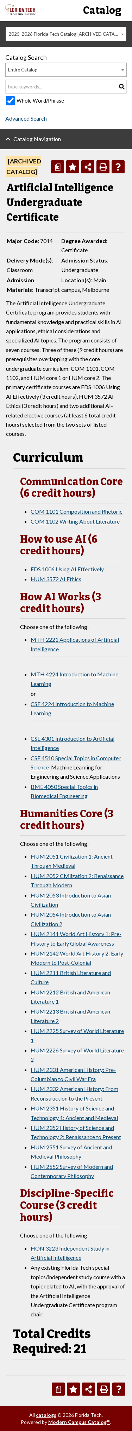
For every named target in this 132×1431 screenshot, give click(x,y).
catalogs (46, 1415)
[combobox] (66, 34)
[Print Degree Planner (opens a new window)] (57, 166)
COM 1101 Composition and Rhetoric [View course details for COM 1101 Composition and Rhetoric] (76, 511)
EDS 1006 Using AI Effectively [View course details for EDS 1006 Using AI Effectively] (67, 569)
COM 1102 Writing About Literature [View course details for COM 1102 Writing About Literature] (75, 521)
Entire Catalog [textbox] (22, 70)
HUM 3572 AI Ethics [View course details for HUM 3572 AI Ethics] (56, 579)
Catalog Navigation (37, 138)
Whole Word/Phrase (40, 101)
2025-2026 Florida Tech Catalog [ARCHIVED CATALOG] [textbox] (66, 34)
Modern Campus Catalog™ (79, 1422)
